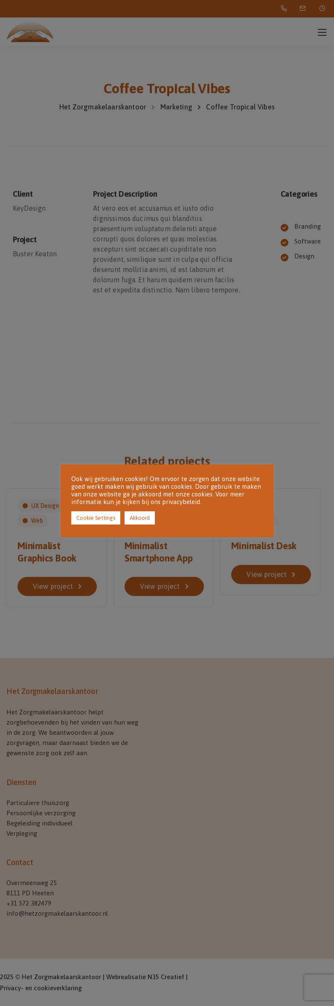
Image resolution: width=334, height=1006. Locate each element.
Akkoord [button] (140, 518)
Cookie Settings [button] (95, 518)
